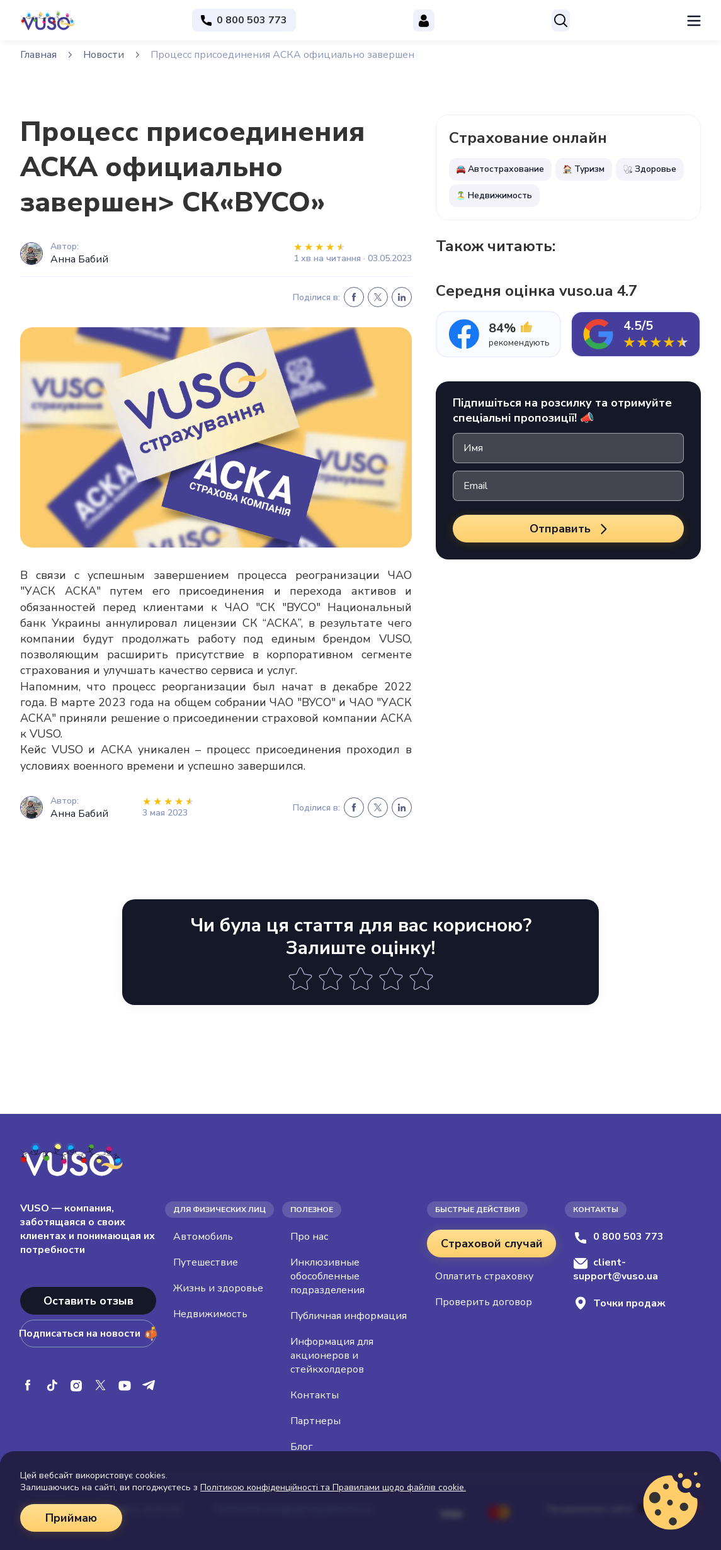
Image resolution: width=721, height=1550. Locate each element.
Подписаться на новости (88, 1333)
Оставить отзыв (88, 1300)
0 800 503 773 (618, 1237)
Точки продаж (619, 1303)
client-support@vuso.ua (615, 1269)
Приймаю (71, 1517)
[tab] (498, 334)
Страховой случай (492, 1243)
